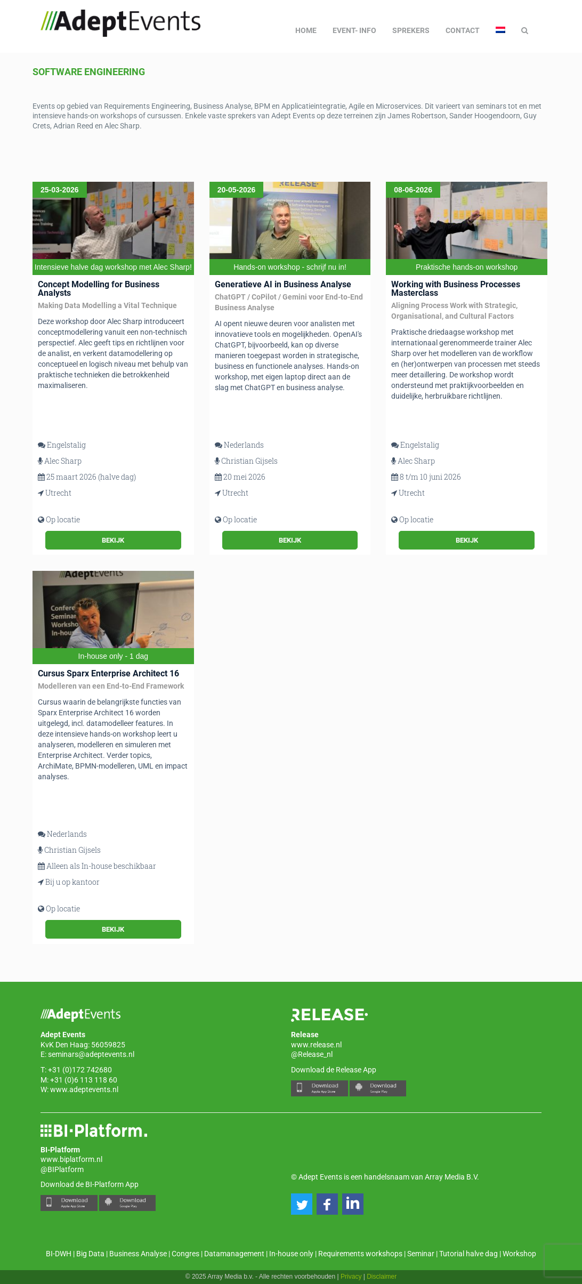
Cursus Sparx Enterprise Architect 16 (108, 673)
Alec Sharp (63, 461)
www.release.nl (316, 1044)
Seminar (420, 1253)
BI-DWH (58, 1253)
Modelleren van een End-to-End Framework (111, 686)
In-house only (291, 1253)
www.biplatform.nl (71, 1159)
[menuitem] (500, 30)
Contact (463, 30)
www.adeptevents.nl (84, 1089)
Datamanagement (234, 1253)
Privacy (351, 1276)
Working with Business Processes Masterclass (455, 288)
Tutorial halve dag (468, 1253)
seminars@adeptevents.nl (91, 1054)
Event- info (354, 30)
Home (306, 30)
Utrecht (58, 493)
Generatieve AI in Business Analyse (283, 284)
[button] (301, 1204)
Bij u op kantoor (72, 882)
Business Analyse (138, 1253)
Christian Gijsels (249, 461)
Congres (185, 1253)
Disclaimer (382, 1276)
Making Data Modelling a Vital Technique (107, 305)
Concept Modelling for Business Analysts (98, 288)
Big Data (90, 1253)
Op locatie (63, 519)
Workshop (519, 1253)
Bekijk (113, 540)
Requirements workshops (360, 1253)
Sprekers (411, 30)
